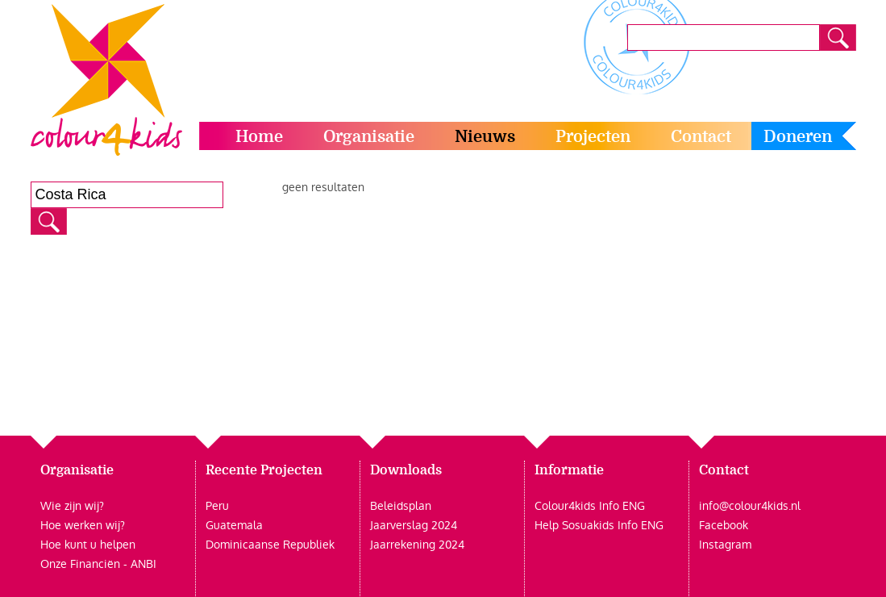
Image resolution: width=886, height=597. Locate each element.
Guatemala (234, 525)
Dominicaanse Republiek (270, 544)
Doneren (797, 136)
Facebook (723, 525)
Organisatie (368, 136)
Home (259, 136)
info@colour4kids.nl (750, 506)
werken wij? (93, 525)
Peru (217, 506)
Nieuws (485, 136)
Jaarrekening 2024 (417, 544)
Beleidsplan (400, 506)
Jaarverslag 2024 (413, 525)
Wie (50, 506)
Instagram (725, 544)
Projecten (592, 136)
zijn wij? (82, 506)
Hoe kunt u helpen (87, 544)
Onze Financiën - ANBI (98, 564)
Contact (701, 136)
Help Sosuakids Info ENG (599, 525)
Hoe (50, 525)
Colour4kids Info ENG (590, 506)
